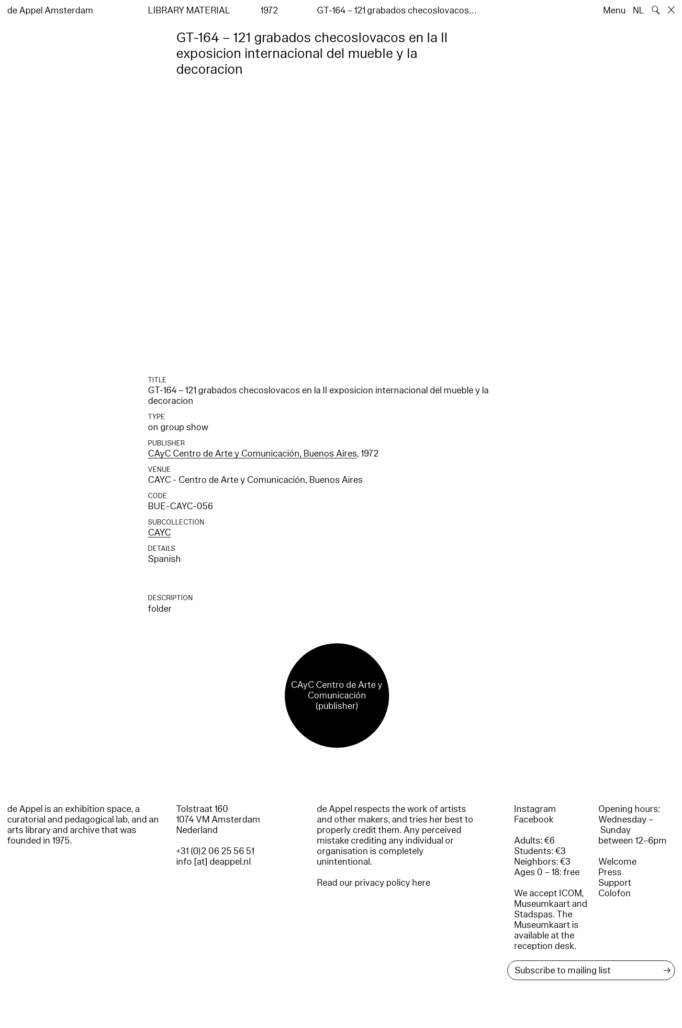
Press (610, 872)
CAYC (159, 532)
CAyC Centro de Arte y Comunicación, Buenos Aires (252, 453)
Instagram (535, 809)
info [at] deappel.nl (213, 862)
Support (614, 883)
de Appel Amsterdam (50, 10)
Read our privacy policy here (373, 883)
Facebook (534, 819)
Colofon (614, 893)
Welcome (617, 862)
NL (638, 10)
